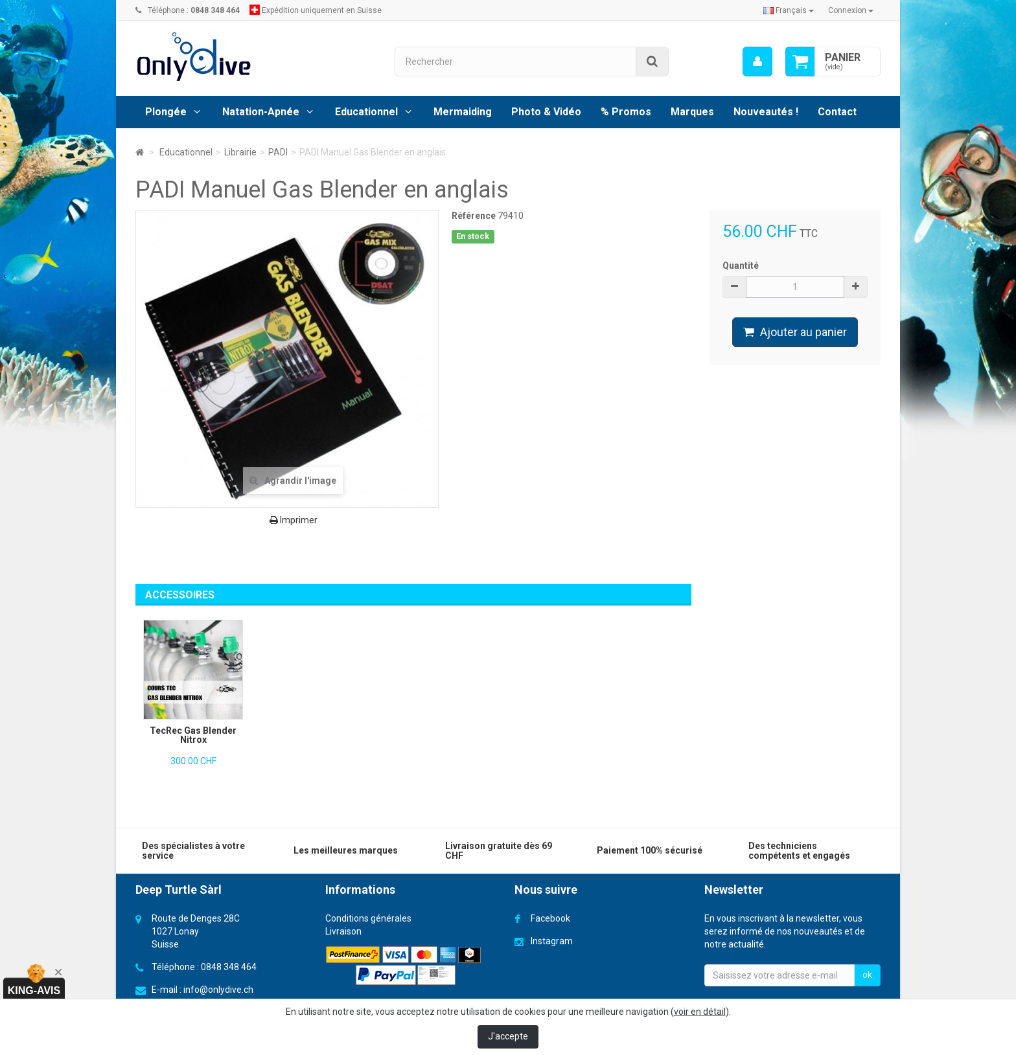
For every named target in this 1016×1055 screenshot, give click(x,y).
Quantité (740, 265)
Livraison (343, 931)
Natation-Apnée (260, 112)
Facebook (550, 918)
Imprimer (294, 520)
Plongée (166, 112)
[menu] (757, 61)
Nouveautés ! (765, 112)
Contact (837, 112)
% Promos (626, 112)
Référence (474, 215)
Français (788, 10)
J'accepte (508, 1036)
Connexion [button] (850, 10)
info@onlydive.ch (218, 989)
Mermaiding (462, 112)
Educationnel (366, 112)
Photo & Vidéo (546, 112)
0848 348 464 (229, 967)
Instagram (552, 941)
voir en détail (700, 1011)
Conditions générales (368, 918)
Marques (692, 112)
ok (867, 975)
